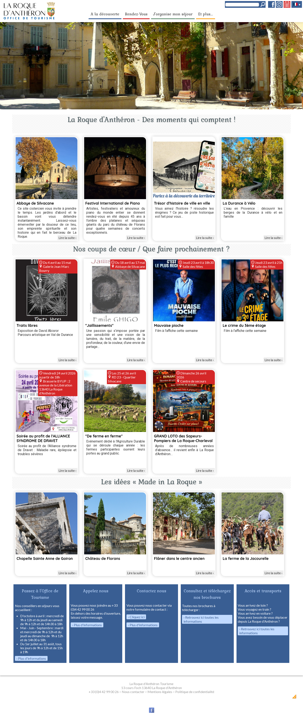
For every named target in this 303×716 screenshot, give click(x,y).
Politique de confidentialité (194, 692)
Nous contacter (133, 692)
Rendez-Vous (136, 14)
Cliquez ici (137, 617)
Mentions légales (160, 692)
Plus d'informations (32, 658)
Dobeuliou (270, 698)
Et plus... (205, 14)
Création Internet (286, 698)
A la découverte (105, 14)
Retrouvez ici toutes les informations (201, 619)
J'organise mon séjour (173, 14)
